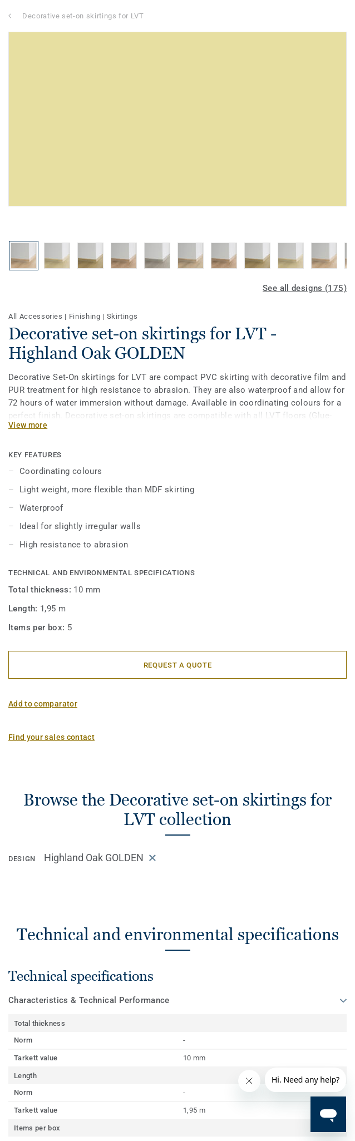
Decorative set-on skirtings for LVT (83, 16)
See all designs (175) (305, 288)
